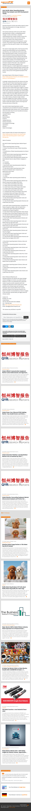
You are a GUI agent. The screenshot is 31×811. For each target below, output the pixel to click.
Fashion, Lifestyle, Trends (11, 541)
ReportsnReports (5, 748)
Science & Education (11, 409)
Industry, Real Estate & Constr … (13, 451)
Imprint (4, 806)
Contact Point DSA (23, 806)
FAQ (1, 806)
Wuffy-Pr (3, 585)
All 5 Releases (5, 513)
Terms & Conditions (16, 806)
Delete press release (8, 336)
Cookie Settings (12, 807)
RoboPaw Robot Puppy (6, 542)
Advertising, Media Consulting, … (13, 623)
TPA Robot (4, 707)
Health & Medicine (10, 583)
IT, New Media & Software (16, 15)
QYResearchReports (13, 16)
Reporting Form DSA (4, 807)
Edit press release (20, 336)
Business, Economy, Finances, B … (13, 747)
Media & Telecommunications (12, 367)
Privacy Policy (9, 806)
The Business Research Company (8, 625)
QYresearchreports (5, 369)
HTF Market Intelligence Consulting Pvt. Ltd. (10, 666)
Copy (26, 317)
